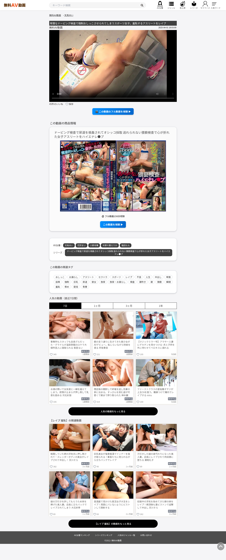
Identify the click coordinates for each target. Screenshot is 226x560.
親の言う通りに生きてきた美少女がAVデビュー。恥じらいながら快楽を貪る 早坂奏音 (112, 344)
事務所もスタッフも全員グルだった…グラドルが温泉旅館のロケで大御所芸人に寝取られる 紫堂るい (69, 344)
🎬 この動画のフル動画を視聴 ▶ (113, 111)
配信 (76, 286)
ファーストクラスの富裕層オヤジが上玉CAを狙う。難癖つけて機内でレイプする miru (155, 392)
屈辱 (58, 281)
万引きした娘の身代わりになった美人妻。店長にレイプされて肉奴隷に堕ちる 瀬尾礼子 (155, 457)
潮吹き (142, 281)
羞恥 (58, 286)
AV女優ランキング (82, 535)
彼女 (94, 281)
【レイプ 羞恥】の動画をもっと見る (113, 523)
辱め (67, 286)
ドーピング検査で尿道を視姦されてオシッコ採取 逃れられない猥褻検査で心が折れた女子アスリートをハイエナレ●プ (112, 134)
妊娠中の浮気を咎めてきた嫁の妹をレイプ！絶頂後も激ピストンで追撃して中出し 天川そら (155, 504)
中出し (158, 277)
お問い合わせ (146, 535)
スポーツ (116, 277)
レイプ (128, 277)
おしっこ (60, 277)
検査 (132, 281)
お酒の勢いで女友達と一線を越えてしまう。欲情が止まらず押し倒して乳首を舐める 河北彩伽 (70, 392)
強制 (67, 281)
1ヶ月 (97, 306)
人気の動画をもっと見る (113, 411)
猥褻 (159, 281)
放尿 (103, 281)
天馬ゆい (69, 245)
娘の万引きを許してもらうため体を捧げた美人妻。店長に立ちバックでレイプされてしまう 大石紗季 (69, 504)
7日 (65, 306)
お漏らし (73, 277)
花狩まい (81, 245)
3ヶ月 (129, 306)
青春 (85, 286)
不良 (139, 277)
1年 (161, 306)
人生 (148, 277)
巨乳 (76, 281)
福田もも (125, 245)
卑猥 (168, 277)
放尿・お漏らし (118, 281)
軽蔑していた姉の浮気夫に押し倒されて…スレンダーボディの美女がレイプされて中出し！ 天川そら (70, 457)
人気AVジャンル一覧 (126, 535)
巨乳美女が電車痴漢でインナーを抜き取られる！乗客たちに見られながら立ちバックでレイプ (112, 457)
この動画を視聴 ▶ (113, 224)
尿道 (85, 281)
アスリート (88, 277)
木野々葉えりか (110, 245)
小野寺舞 (94, 245)
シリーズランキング (103, 535)
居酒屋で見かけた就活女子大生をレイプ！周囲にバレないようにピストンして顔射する (112, 504)
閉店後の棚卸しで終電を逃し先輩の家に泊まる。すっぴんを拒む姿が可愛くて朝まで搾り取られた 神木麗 (112, 392)
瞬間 (168, 281)
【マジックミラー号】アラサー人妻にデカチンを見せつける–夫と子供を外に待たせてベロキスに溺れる (156, 344)
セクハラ (102, 277)
